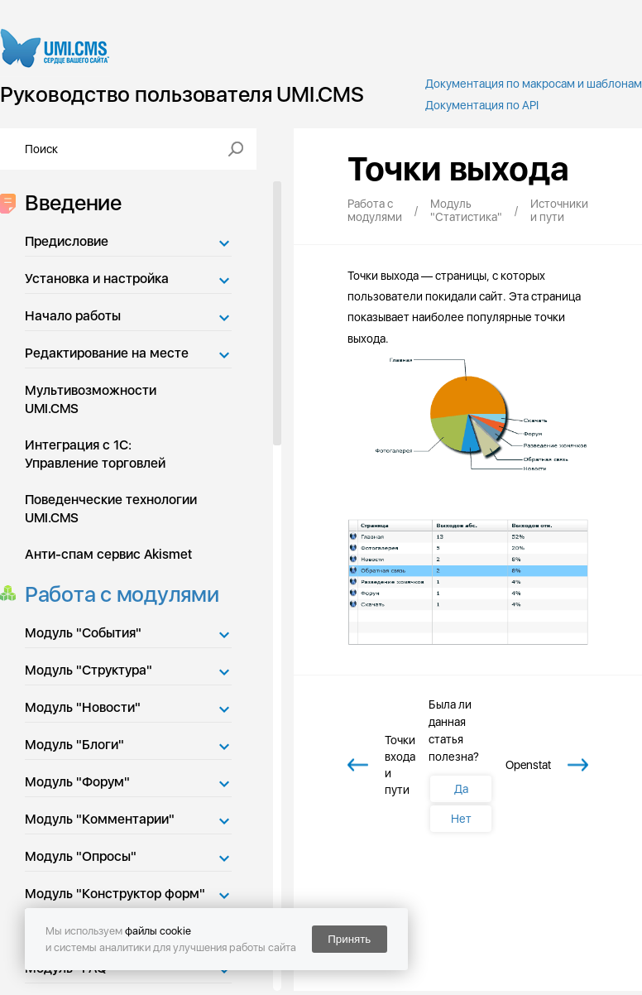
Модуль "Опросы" (81, 856)
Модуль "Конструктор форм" (115, 893)
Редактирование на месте (107, 353)
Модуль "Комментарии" (100, 819)
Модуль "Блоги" (74, 744)
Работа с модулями (117, 594)
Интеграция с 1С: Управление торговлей (95, 454)
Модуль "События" (83, 633)
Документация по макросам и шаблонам (533, 83)
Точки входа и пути (400, 764)
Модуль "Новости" (83, 707)
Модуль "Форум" (77, 782)
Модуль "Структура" (88, 670)
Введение (68, 202)
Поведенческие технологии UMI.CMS (111, 509)
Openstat (528, 764)
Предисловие (66, 241)
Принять (349, 939)
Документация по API (482, 105)
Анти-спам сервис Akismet (108, 554)
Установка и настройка (97, 278)
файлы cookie (158, 931)
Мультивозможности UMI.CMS (90, 399)
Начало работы (73, 316)
